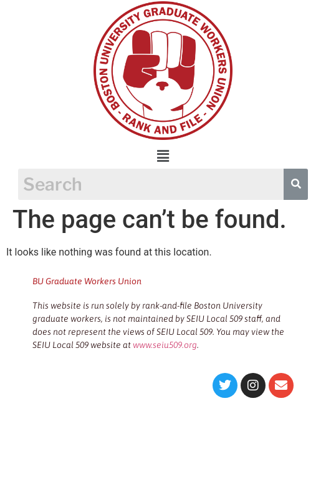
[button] (162, 156)
